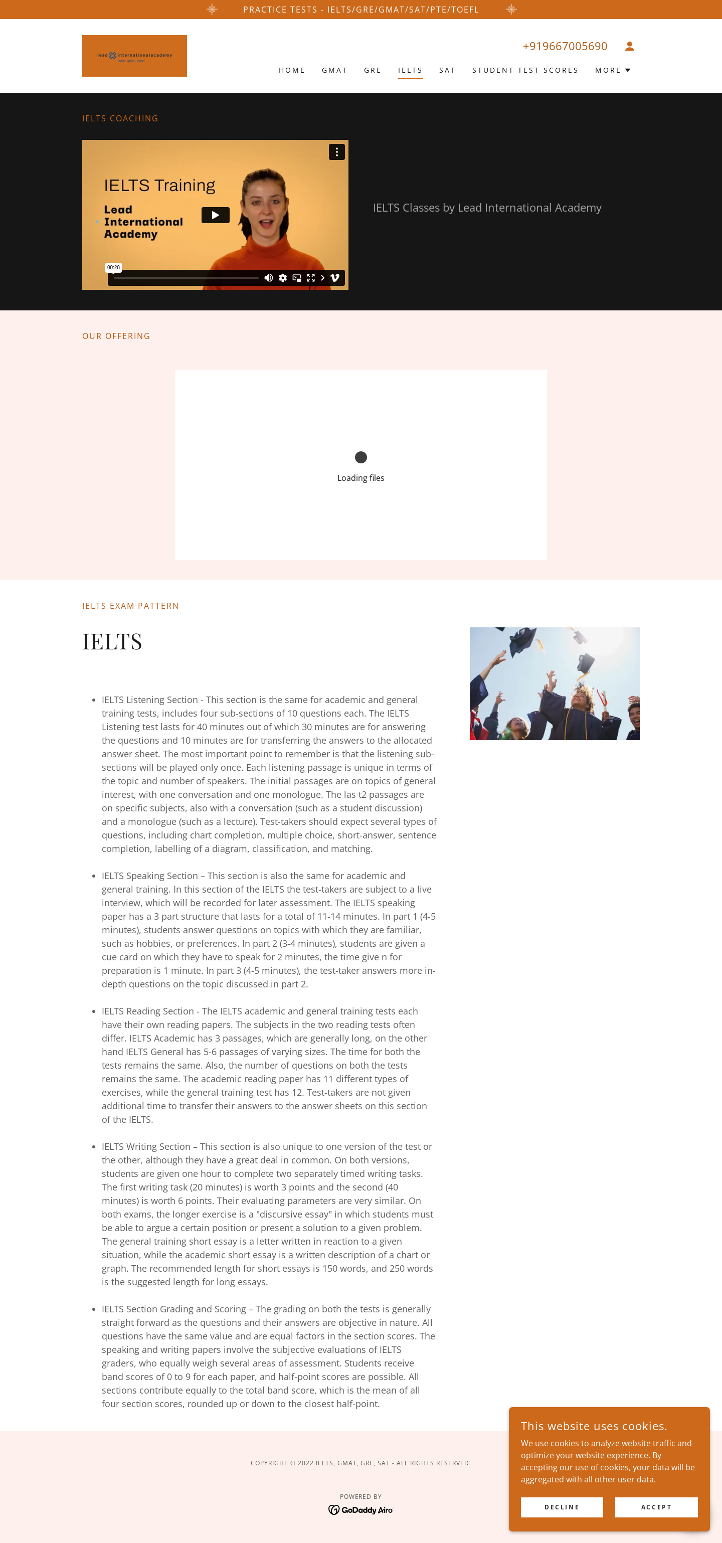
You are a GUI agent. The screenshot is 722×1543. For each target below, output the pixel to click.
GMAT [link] (335, 70)
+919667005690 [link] (565, 45)
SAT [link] (447, 70)
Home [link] (292, 70)
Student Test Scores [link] (525, 70)
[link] (134, 55)
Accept (656, 1507)
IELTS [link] (410, 70)
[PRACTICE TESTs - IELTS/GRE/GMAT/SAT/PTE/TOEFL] (361, 9)
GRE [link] (373, 70)
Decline (562, 1507)
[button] (630, 46)
